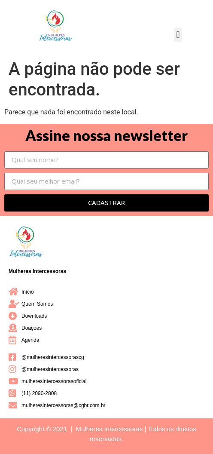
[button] (178, 35)
